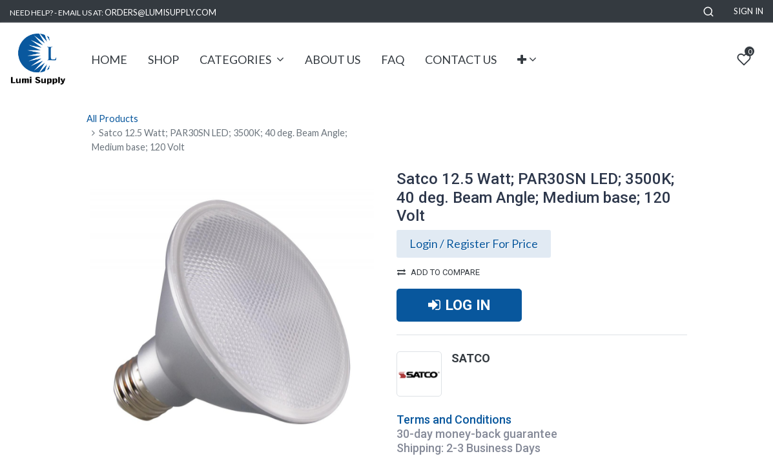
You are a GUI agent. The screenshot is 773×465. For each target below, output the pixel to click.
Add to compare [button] (438, 272)
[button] (708, 11)
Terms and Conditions (454, 419)
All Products (112, 118)
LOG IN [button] (459, 304)
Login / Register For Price (473, 243)
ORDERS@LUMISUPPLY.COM (160, 12)
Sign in (748, 11)
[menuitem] (109, 60)
